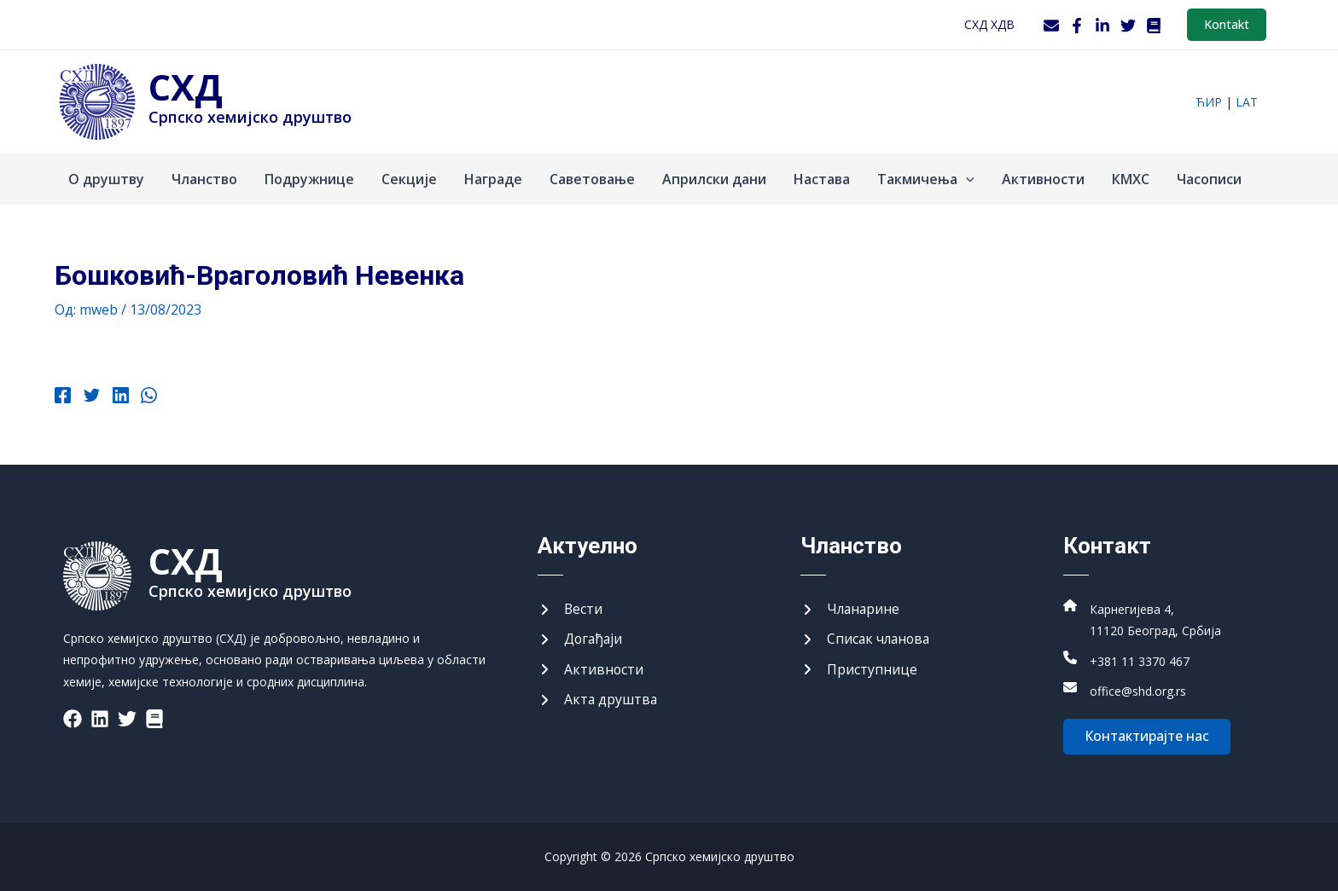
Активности (1043, 179)
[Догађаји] (581, 639)
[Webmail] (1051, 25)
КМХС (1130, 179)
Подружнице (309, 179)
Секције (409, 179)
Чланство (204, 179)
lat (1247, 102)
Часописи (1209, 179)
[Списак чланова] (867, 639)
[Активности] (591, 669)
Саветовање (592, 179)
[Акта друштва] (598, 700)
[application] (965, 179)
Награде (493, 179)
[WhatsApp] (147, 397)
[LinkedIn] (1102, 25)
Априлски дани (714, 179)
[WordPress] (1153, 25)
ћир (1208, 102)
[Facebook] (1077, 25)
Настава (822, 179)
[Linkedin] (119, 397)
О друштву (106, 179)
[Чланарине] (851, 609)
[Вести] (570, 609)
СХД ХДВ (989, 24)
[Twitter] (1128, 25)
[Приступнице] (858, 669)
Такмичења (925, 179)
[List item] (72, 718)
